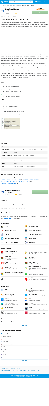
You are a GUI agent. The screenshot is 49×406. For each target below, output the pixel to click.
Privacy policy (23, 370)
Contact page (7, 218)
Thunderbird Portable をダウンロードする (10, 179)
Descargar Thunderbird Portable (8, 181)
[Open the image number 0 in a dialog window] (10, 123)
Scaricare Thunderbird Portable (24, 177)
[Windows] (4, 5)
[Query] (21, 2)
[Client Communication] (17, 5)
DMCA (38, 370)
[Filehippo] (4, 2)
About (2, 368)
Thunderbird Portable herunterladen (30, 179)
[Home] (1, 5)
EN (45, 2)
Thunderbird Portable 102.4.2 (7, 321)
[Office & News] (9, 5)
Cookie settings (4, 372)
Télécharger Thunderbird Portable (8, 183)
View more (24, 325)
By (7, 13)
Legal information (32, 370)
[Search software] (31, 2)
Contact (7, 368)
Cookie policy (15, 370)
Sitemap (18, 368)
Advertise (13, 368)
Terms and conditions (5, 370)
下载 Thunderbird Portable (24, 181)
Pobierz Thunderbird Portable (7, 177)
